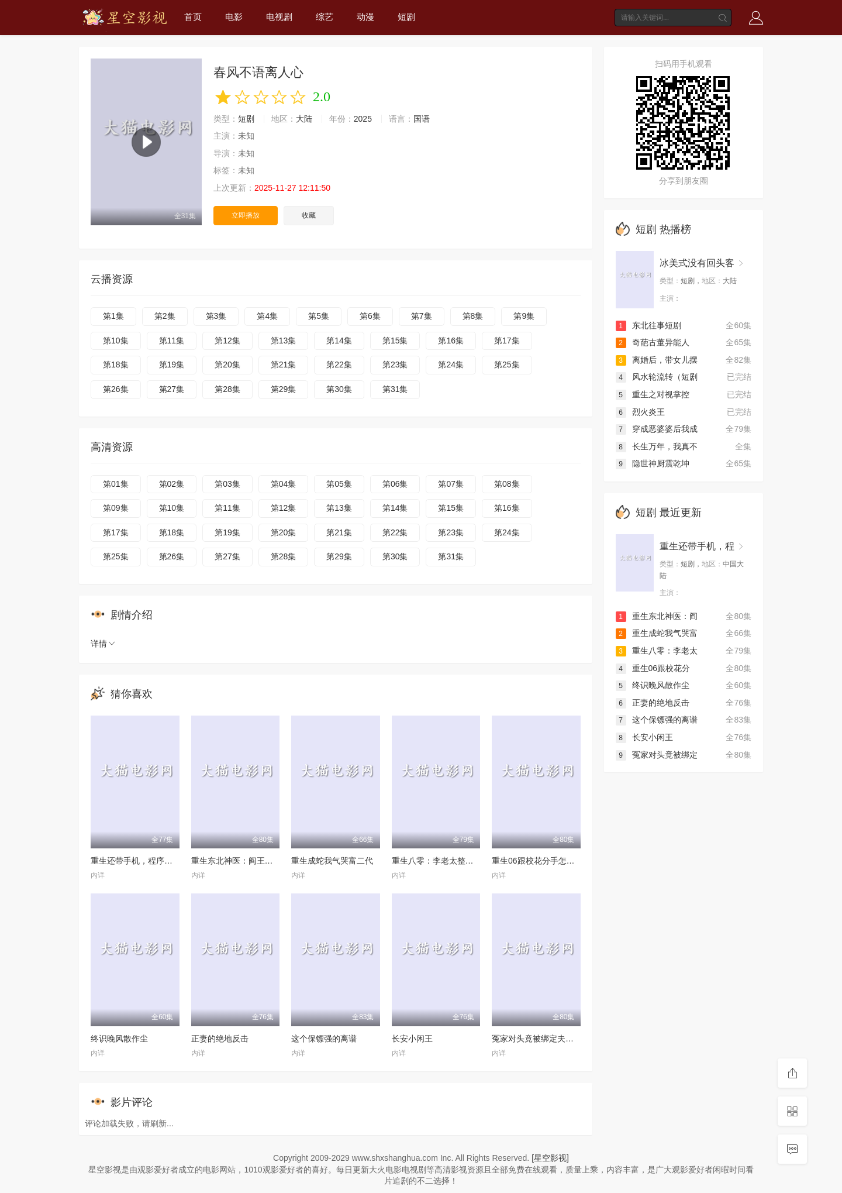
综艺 (324, 17)
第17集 (507, 340)
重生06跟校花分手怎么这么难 (545, 860)
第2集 (164, 316)
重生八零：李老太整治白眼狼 (445, 860)
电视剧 (279, 17)
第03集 (227, 484)
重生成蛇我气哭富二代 (332, 860)
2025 (363, 118)
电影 (234, 17)
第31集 (395, 389)
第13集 (283, 340)
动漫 (365, 17)
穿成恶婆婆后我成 (657, 429)
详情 (103, 643)
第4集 (267, 316)
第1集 (113, 316)
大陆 (304, 118)
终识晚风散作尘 (119, 1038)
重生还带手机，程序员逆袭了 (144, 860)
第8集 (473, 316)
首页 (193, 17)
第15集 (395, 340)
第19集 (172, 364)
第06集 (395, 484)
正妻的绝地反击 (220, 1038)
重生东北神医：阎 (657, 616)
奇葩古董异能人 (652, 342)
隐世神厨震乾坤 (652, 463)
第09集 (116, 508)
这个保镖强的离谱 (324, 1038)
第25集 (507, 364)
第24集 (451, 364)
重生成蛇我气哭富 (657, 633)
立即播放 (246, 215)
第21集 (283, 364)
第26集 (116, 389)
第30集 (339, 389)
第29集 (283, 389)
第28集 (227, 389)
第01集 (116, 484)
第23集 (395, 364)
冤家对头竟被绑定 (657, 754)
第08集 (507, 484)
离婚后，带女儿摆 (657, 360)
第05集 (339, 484)
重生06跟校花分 (653, 668)
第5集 (318, 316)
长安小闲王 (412, 1038)
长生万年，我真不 (657, 446)
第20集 (227, 364)
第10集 (116, 340)
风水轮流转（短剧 (657, 376)
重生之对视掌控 (652, 394)
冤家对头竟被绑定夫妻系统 (541, 1038)
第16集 (451, 340)
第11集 (172, 340)
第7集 (421, 316)
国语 (421, 118)
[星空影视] (550, 1158)
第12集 (227, 340)
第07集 (451, 484)
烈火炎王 (640, 412)
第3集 (216, 316)
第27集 (172, 389)
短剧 (406, 17)
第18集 (116, 364)
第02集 (172, 484)
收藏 (309, 215)
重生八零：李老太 (657, 650)
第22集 (339, 364)
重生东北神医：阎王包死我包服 (248, 860)
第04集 (283, 484)
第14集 (339, 340)
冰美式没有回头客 (697, 263)
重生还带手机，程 (697, 546)
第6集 (370, 316)
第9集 (523, 316)
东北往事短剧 (648, 325)
